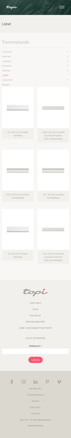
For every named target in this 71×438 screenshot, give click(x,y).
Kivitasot (7, 65)
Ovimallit (7, 51)
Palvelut (35, 315)
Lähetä (35, 359)
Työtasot (7, 61)
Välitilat (6, 70)
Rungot (6, 84)
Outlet (35, 413)
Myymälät (35, 388)
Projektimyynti (35, 321)
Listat (5, 75)
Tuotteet (35, 303)
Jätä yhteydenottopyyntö (35, 328)
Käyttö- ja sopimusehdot (35, 420)
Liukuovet (7, 79)
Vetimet (6, 56)
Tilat (35, 309)
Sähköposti (35, 346)
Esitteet (35, 407)
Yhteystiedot (35, 395)
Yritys (36, 401)
